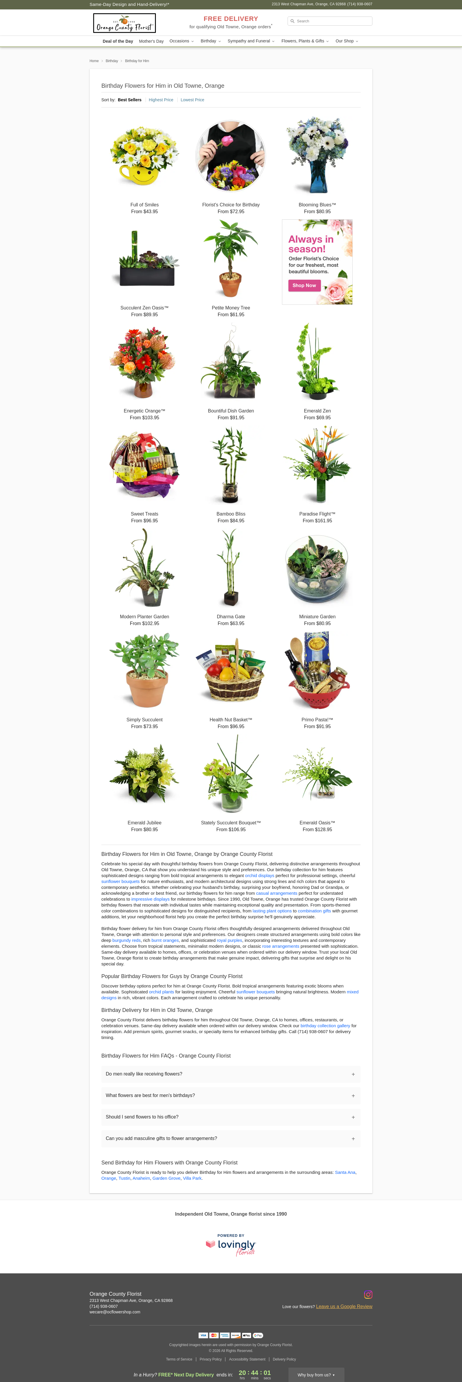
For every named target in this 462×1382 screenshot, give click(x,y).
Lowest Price (192, 99)
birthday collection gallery (325, 1025)
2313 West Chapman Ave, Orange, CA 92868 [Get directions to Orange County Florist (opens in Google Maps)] (131, 1300)
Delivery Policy (284, 1359)
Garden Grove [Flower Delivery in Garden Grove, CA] (166, 1178)
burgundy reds (127, 940)
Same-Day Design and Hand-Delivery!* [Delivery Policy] (129, 4)
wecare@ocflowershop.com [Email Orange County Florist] (115, 1312)
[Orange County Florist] (132, 22)
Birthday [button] (211, 41)
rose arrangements (280, 946)
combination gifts (314, 910)
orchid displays (259, 875)
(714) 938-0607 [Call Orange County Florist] (104, 1306)
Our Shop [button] (347, 41)
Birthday (112, 61)
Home (94, 61)
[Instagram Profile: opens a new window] (368, 1294)
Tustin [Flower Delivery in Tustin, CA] (124, 1178)
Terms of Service (179, 1359)
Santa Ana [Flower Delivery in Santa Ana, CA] (345, 1172)
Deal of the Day (118, 41)
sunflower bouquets (120, 881)
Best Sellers (129, 99)
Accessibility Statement (247, 1359)
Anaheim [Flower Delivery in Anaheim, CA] (141, 1178)
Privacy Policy (211, 1359)
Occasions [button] (182, 41)
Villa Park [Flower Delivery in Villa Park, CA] (192, 1178)
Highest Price (161, 99)
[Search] (330, 21)
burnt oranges (165, 940)
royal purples (229, 940)
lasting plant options (272, 910)
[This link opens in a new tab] (231, 1245)
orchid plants (161, 991)
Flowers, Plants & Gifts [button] (305, 41)
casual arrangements (276, 893)
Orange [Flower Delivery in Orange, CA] (108, 1178)
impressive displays (150, 899)
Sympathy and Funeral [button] (252, 41)
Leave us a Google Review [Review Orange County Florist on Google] (344, 1306)
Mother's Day (151, 41)
